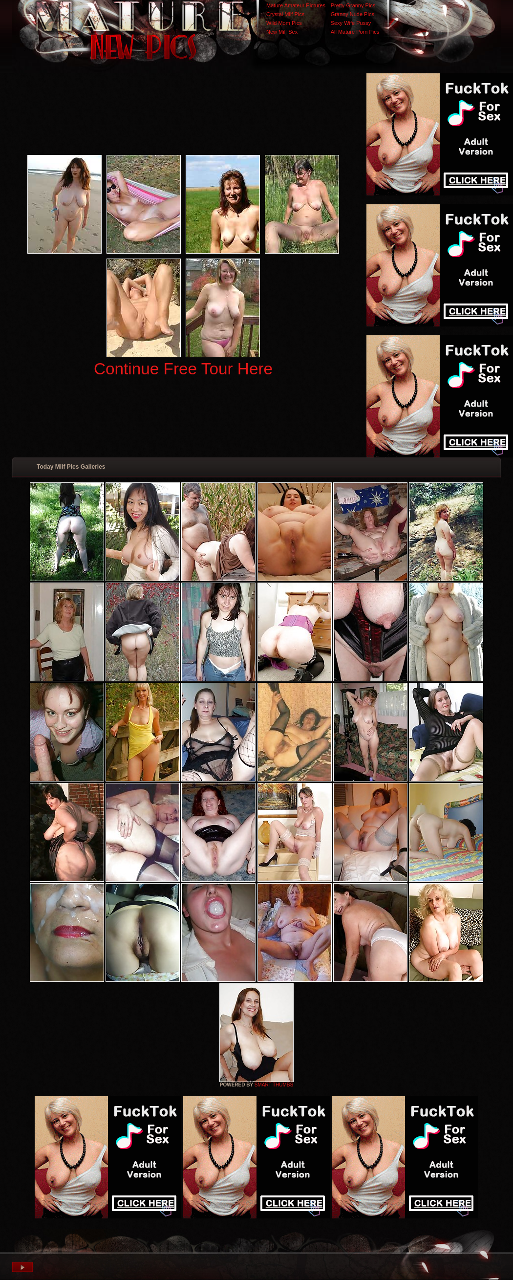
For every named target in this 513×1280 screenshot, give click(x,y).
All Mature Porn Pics (355, 32)
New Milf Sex (282, 32)
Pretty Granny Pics (353, 5)
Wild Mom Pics (284, 23)
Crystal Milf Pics (285, 14)
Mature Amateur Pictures (295, 5)
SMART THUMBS (274, 1084)
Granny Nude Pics (352, 14)
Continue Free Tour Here (183, 369)
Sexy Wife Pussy (351, 23)
